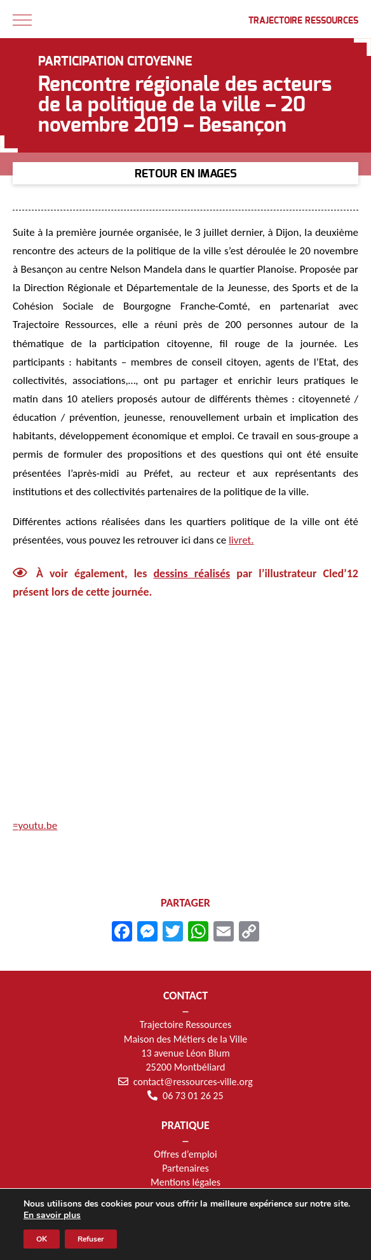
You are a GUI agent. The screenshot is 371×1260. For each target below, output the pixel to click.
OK (41, 1239)
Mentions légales (185, 1182)
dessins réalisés (191, 573)
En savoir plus (52, 1215)
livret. (241, 540)
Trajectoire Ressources (303, 21)
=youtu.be (35, 825)
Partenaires (185, 1168)
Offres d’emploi (185, 1154)
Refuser (91, 1239)
